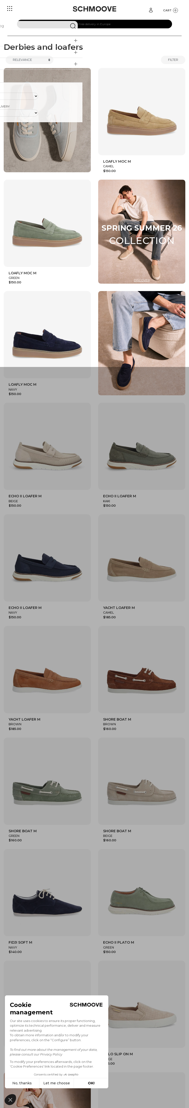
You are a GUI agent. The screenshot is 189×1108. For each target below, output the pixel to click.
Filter (173, 60)
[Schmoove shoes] (94, 9)
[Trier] (29, 60)
